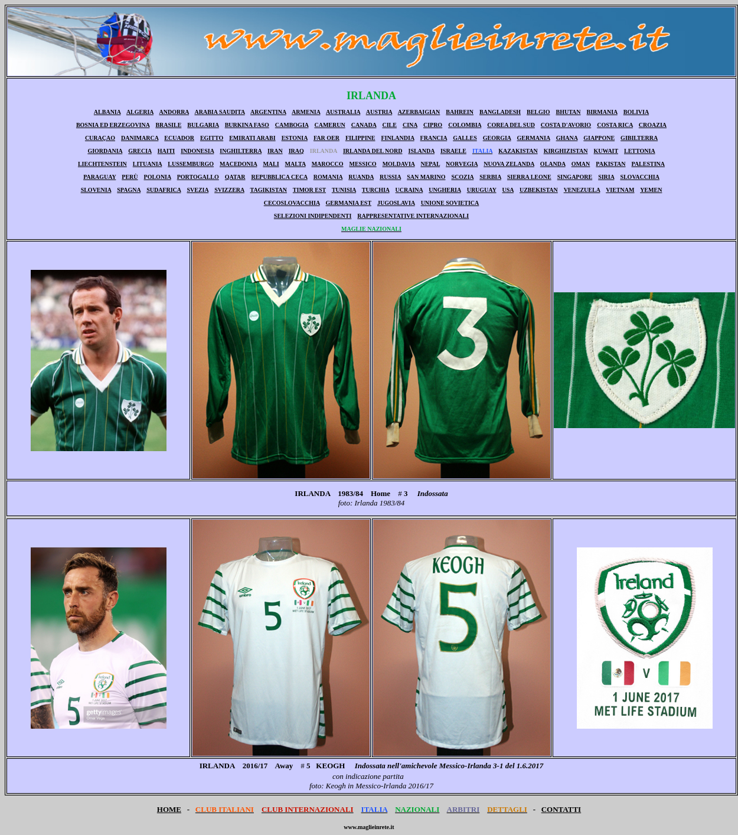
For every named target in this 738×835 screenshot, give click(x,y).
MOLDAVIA (399, 164)
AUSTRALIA (343, 112)
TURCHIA (376, 190)
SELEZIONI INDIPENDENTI (312, 216)
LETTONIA (639, 151)
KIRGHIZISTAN (566, 151)
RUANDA (361, 177)
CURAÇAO (100, 138)
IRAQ (296, 151)
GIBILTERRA (639, 138)
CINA (410, 125)
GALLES (465, 138)
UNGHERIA (445, 190)
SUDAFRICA (163, 190)
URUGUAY (482, 190)
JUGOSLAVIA (396, 203)
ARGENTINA (268, 112)
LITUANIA (147, 164)
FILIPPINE (360, 138)
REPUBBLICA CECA (279, 177)
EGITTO (211, 138)
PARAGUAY (99, 177)
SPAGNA (129, 190)
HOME (169, 809)
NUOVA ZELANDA (509, 164)
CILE (389, 125)
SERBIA (490, 177)
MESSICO (363, 164)
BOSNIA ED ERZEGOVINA (112, 125)
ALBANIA (107, 112)
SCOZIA (462, 177)
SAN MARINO (426, 177)
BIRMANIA (602, 112)
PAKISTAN (610, 164)
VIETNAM (620, 190)
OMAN (581, 164)
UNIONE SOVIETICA (450, 203)
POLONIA (157, 177)
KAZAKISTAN (518, 151)
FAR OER (326, 138)
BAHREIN (460, 112)
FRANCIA (434, 138)
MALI (271, 164)
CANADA (364, 125)
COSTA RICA (615, 125)
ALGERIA (140, 112)
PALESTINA (648, 164)
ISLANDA (422, 151)
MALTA (295, 164)
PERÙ (130, 177)
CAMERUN (329, 125)
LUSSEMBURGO (191, 164)
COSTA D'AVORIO (566, 125)
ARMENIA (306, 112)
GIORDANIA (104, 151)
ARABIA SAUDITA (219, 112)
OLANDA (553, 164)
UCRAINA (409, 190)
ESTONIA (295, 138)
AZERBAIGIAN (419, 112)
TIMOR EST (309, 190)
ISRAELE (453, 151)
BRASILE (168, 125)
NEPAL (430, 164)
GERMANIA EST (348, 203)
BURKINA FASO (247, 125)
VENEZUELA (582, 190)
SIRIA (606, 177)
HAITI (166, 151)
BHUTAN (568, 112)
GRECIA (139, 151)
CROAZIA (653, 125)
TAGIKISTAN (268, 190)
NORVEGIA (462, 164)
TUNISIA (344, 190)
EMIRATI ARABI (252, 138)
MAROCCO (328, 164)
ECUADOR (179, 138)
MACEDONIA (238, 164)
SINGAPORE (574, 177)
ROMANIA (328, 177)
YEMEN (651, 190)
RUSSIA (390, 177)
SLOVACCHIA (639, 177)
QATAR (235, 177)
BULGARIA (202, 125)
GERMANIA (533, 138)
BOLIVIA (636, 112)
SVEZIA (197, 190)
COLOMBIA (464, 125)
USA (508, 190)
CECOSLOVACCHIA (292, 203)
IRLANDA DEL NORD (373, 151)
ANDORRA (174, 112)
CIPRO (432, 125)
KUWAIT (606, 151)
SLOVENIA (96, 190)
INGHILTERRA (241, 151)
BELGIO (538, 112)
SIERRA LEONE (529, 177)
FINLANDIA (397, 138)
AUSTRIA (379, 112)
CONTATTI (561, 809)
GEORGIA (497, 138)
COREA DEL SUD (511, 125)
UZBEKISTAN (539, 190)
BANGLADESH (500, 112)
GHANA (567, 138)
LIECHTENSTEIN (102, 164)
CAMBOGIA (292, 125)
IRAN (275, 151)
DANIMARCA (139, 138)
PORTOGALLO (198, 177)
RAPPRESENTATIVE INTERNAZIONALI (413, 216)
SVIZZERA (229, 190)
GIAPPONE (599, 138)
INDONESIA (197, 151)
